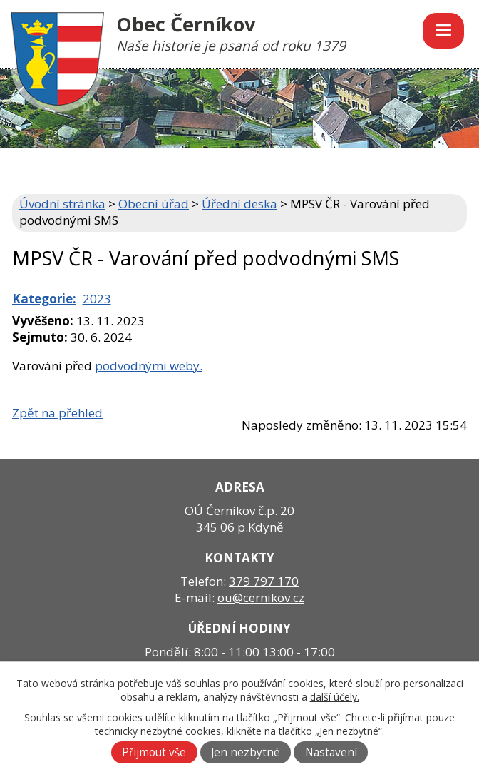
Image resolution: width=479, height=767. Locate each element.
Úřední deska (239, 203)
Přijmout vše (154, 752)
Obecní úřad (153, 203)
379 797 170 (264, 581)
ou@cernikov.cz (260, 597)
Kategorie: (44, 298)
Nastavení (331, 752)
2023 (97, 298)
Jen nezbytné (245, 752)
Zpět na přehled (57, 413)
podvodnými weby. (148, 365)
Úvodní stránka (62, 203)
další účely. (334, 696)
